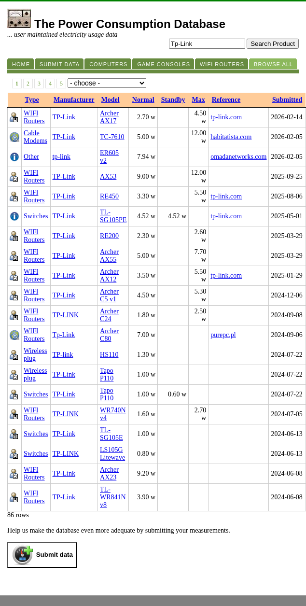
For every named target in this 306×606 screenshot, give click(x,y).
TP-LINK (66, 315)
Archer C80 (109, 334)
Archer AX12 (109, 275)
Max (198, 99)
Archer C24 (109, 315)
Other (31, 156)
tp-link (61, 156)
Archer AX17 (109, 117)
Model (110, 99)
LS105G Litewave (112, 453)
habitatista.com (230, 137)
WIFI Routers (34, 117)
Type (32, 99)
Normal (143, 99)
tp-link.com (226, 117)
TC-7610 (112, 137)
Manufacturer (74, 99)
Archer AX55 (109, 255)
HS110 (109, 354)
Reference (226, 99)
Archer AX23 (109, 473)
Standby (173, 99)
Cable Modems (35, 136)
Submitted (287, 99)
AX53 (108, 176)
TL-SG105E (111, 433)
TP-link (63, 354)
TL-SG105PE (113, 216)
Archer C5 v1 (109, 295)
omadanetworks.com (238, 156)
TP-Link (64, 117)
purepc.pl (223, 334)
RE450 (109, 196)
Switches (36, 216)
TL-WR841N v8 (113, 497)
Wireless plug (35, 354)
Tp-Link (64, 334)
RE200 (109, 236)
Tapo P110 (106, 374)
